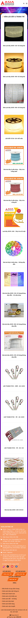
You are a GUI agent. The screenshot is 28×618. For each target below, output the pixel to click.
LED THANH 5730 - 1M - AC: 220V (14, 417)
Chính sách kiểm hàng (7, 603)
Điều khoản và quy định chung (10, 588)
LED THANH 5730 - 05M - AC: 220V (14, 386)
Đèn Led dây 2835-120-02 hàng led (14, 45)
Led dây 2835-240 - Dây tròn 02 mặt (14, 231)
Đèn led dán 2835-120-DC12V (14, 479)
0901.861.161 (13, 550)
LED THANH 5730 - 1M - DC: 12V (14, 448)
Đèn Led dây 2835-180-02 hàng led (14, 76)
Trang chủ (4, 9)
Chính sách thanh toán (8, 593)
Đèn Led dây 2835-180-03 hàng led (14, 107)
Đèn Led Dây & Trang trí (12, 11)
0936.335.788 (13, 537)
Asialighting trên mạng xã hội (10, 564)
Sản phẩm (13, 9)
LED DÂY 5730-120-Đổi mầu (14, 138)
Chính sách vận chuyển (8, 606)
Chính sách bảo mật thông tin (10, 591)
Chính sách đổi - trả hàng (9, 598)
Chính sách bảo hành (7, 601)
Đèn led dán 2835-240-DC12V (14, 510)
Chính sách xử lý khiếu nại (9, 596)
